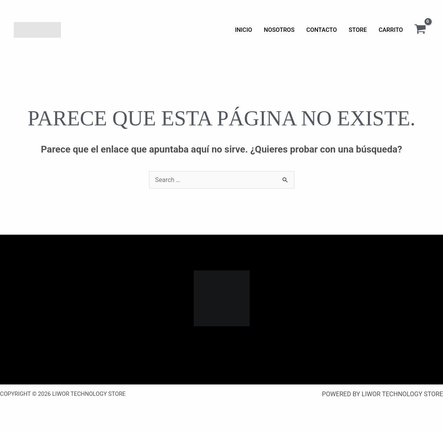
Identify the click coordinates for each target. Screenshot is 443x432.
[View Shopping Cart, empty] (420, 29)
